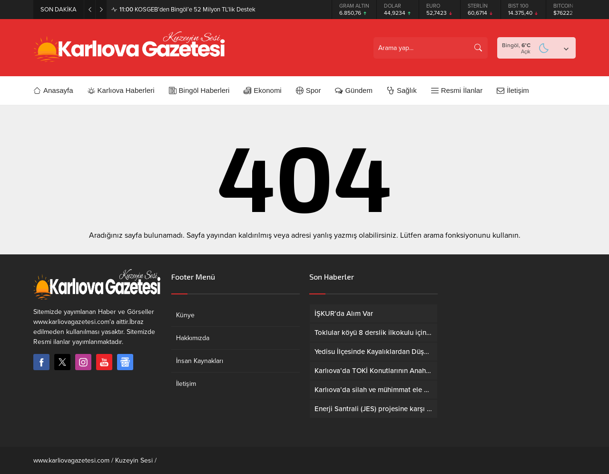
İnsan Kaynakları (199, 361)
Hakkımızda (192, 338)
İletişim (186, 384)
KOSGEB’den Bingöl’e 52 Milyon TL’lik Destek (187, 9)
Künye (185, 315)
